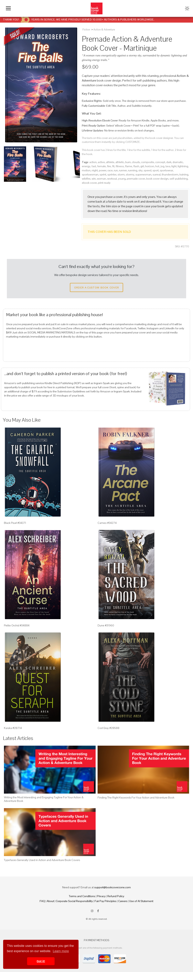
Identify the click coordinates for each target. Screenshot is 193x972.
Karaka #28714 (13, 728)
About (50, 901)
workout (112, 178)
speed (147, 170)
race (110, 170)
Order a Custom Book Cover (96, 287)
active (101, 162)
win (94, 178)
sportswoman (90, 174)
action (93, 162)
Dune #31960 (106, 625)
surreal (157, 174)
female (101, 166)
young (122, 178)
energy (86, 166)
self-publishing (179, 178)
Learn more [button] (61, 951)
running (132, 170)
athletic (119, 162)
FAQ (42, 901)
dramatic (178, 162)
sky (140, 170)
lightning (183, 166)
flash (136, 166)
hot (157, 166)
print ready (104, 182)
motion (86, 170)
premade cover (136, 178)
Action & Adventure (104, 29)
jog (162, 166)
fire (109, 166)
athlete (110, 162)
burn (128, 162)
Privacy (101, 896)
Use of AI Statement (141, 901)
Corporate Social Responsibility (74, 901)
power (102, 170)
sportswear (166, 170)
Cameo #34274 (107, 523)
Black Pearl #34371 (15, 523)
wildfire (86, 178)
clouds (136, 162)
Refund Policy (115, 896)
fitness (120, 166)
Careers (122, 901)
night (95, 170)
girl (142, 166)
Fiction (86, 29)
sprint (103, 174)
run (116, 170)
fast (93, 166)
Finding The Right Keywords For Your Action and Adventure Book (136, 797)
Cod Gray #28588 (108, 728)
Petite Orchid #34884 (16, 625)
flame (128, 166)
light (174, 166)
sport (156, 170)
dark (168, 162)
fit (113, 166)
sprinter (111, 174)
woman (101, 178)
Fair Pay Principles (105, 901)
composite (147, 162)
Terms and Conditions (82, 896)
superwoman (143, 174)
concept (160, 162)
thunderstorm (170, 174)
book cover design (157, 178)
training (183, 174)
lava (168, 166)
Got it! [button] (41, 961)
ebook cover (89, 182)
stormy (130, 174)
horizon (149, 166)
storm (121, 174)
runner (123, 170)
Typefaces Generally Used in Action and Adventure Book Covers (42, 860)
